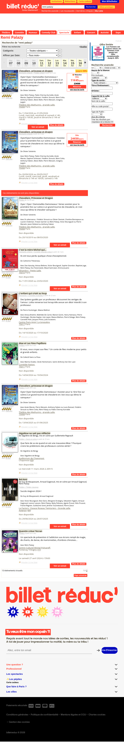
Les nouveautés (67, 11)
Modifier (83, 47)
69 (32, 460)
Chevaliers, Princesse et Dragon (36, 198)
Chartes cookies (97, 715)
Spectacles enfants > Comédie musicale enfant (35, 252)
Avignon (23, 510)
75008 (22, 106)
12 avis (8, 321)
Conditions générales (17, 715)
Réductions (70, 1)
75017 (22, 324)
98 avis (8, 458)
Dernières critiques (84, 11)
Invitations (57, 1)
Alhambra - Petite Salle (30, 270)
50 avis (8, 507)
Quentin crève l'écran (30, 531)
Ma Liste (99, 11)
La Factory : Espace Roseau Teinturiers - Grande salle (44, 508)
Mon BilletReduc (109, 1)
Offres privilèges (106, 7)
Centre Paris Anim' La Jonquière (34, 322)
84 (29, 510)
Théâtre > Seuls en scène (28, 439)
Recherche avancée (50, 11)
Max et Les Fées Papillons (32, 343)
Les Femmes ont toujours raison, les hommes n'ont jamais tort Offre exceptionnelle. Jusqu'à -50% (113, 52)
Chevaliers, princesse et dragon (36, 70)
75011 (22, 366)
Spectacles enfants (26, 134)
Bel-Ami (23, 479)
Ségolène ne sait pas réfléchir (35, 433)
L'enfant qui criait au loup (33, 293)
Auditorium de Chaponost (31, 458)
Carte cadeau (85, 1)
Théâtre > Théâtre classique (29, 487)
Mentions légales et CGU (73, 715)
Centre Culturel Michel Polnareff (34, 547)
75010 (22, 272)
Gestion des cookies (19, 722)
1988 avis (9, 98)
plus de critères (98, 116)
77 (39, 549)
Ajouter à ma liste (29, 124)
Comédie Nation (27, 364)
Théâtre (22, 200)
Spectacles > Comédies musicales (31, 295)
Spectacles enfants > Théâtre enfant (32, 73)
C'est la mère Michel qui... (32, 249)
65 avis (8, 277)
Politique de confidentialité (44, 715)
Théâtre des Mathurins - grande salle (37, 104)
